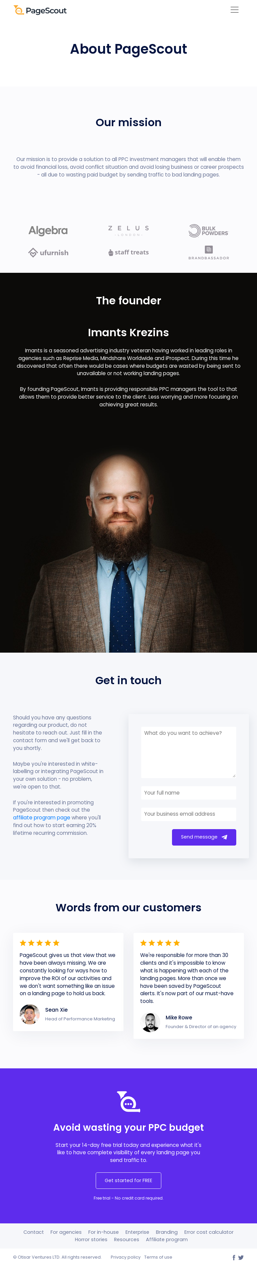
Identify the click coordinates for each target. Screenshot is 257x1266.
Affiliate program (167, 1239)
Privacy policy (126, 1257)
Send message (204, 836)
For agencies (66, 1232)
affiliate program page (41, 817)
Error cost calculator (209, 1232)
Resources (126, 1239)
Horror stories (91, 1239)
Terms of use (158, 1257)
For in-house (103, 1232)
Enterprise (137, 1232)
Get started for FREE (128, 1180)
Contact (33, 1232)
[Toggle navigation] (235, 9)
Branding (167, 1232)
